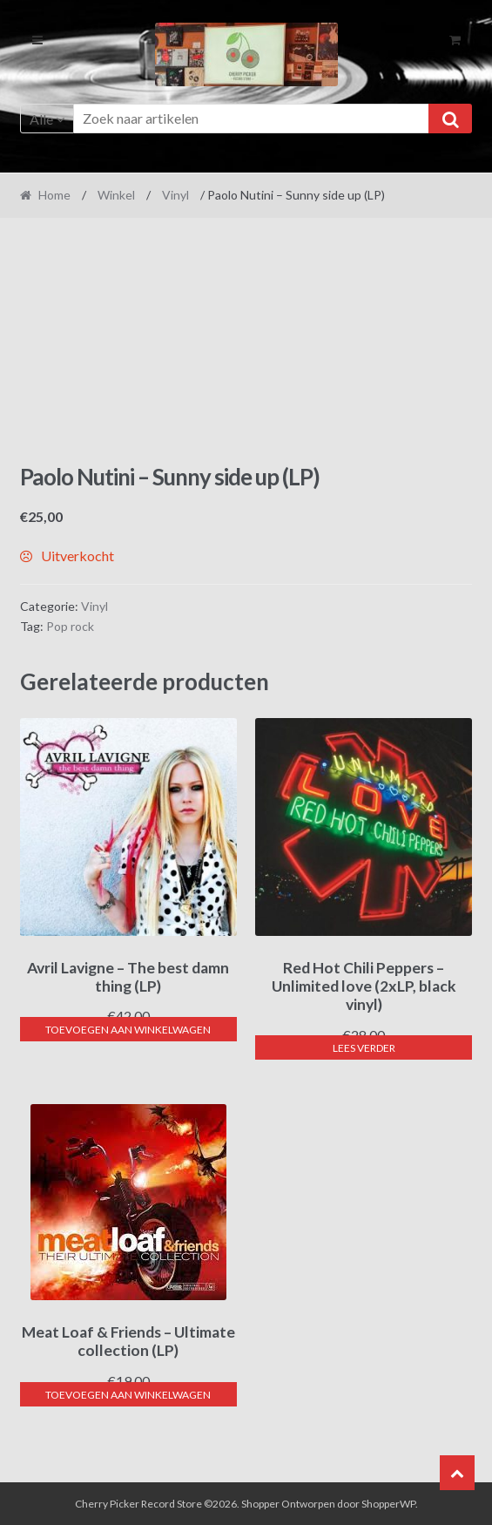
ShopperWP (388, 1503)
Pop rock (70, 626)
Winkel (116, 194)
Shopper (260, 1503)
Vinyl (175, 194)
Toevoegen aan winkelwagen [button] (128, 1029)
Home (54, 194)
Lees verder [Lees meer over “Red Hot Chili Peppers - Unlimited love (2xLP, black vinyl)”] (364, 1047)
